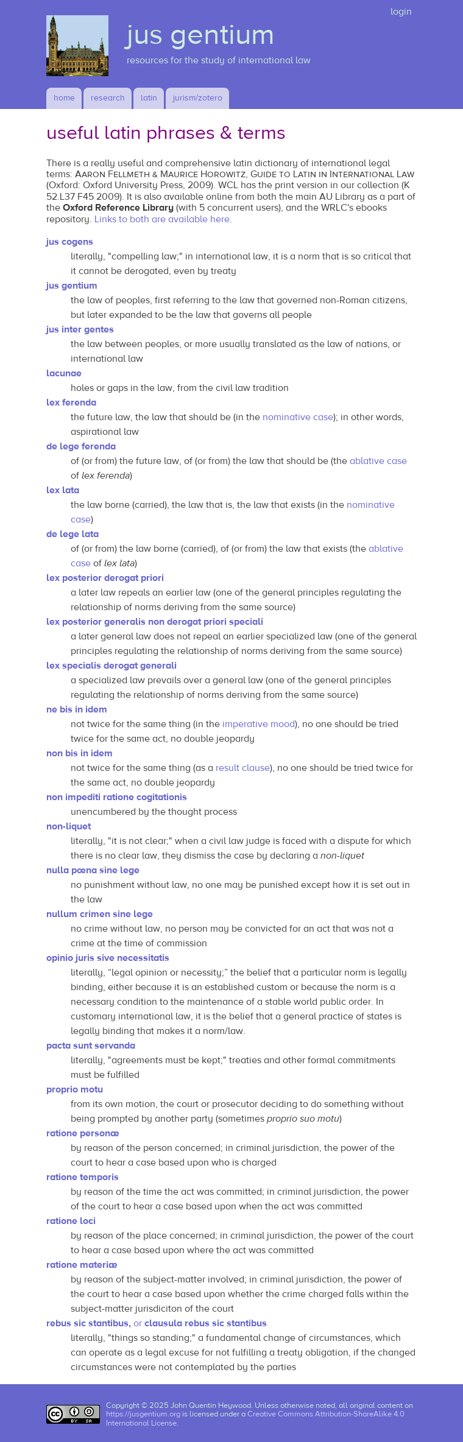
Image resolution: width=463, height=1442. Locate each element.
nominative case (298, 417)
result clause (243, 768)
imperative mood (258, 724)
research (108, 98)
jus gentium (201, 34)
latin (149, 98)
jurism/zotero (197, 98)
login (401, 11)
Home (64, 98)
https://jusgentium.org (143, 1414)
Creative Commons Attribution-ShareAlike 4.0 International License (255, 1418)
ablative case (378, 461)
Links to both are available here (162, 219)
